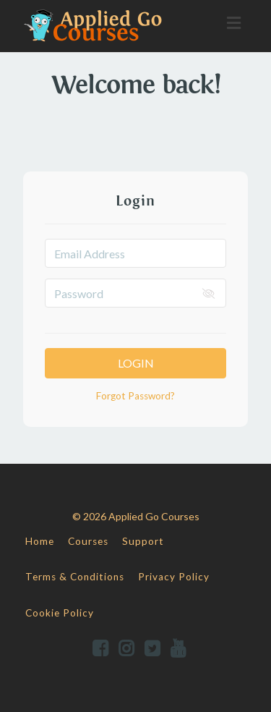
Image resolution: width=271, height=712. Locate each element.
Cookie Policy (59, 613)
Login (136, 363)
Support (143, 541)
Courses (88, 541)
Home (39, 541)
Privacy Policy (174, 576)
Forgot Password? (135, 396)
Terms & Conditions (74, 576)
